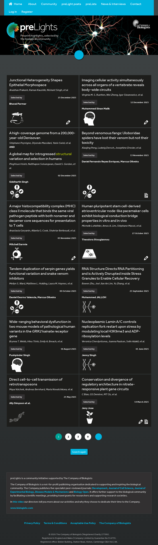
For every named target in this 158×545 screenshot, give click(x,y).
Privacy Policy (32, 520)
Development (99, 485)
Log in (13, 11)
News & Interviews (113, 4)
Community (49, 4)
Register (27, 11)
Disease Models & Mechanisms (52, 489)
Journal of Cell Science (120, 485)
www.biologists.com (21, 505)
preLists (91, 4)
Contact (135, 4)
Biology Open (81, 489)
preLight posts (71, 4)
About (32, 4)
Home (15, 4)
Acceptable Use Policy (83, 520)
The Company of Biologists (115, 520)
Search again (79, 449)
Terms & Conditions (55, 520)
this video (18, 499)
